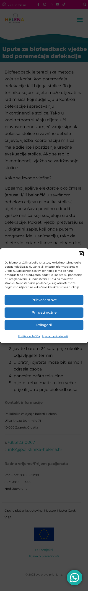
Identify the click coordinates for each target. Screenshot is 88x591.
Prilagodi (44, 325)
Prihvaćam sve (44, 300)
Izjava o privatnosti (55, 336)
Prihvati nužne (44, 312)
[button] (81, 253)
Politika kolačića (29, 336)
